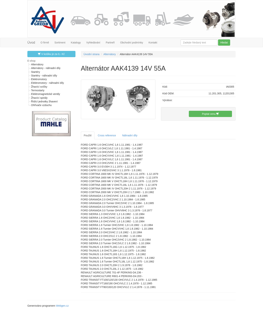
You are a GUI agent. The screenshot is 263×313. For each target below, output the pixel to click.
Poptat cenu (210, 113)
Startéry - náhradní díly (44, 75)
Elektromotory (39, 79)
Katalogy (76, 42)
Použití (88, 135)
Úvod (31, 42)
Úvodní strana (92, 54)
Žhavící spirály (39, 97)
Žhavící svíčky (39, 86)
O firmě (45, 42)
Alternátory (37, 64)
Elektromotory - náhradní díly (47, 82)
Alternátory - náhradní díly (45, 68)
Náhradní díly (129, 135)
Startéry (35, 71)
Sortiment (59, 42)
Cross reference (107, 135)
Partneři (110, 42)
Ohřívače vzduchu (41, 105)
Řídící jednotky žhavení (44, 101)
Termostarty (37, 90)
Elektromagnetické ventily (45, 94)
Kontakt (152, 42)
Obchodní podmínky (131, 42)
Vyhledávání (93, 42)
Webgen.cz (62, 305)
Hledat (224, 42)
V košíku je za (51, 53)
